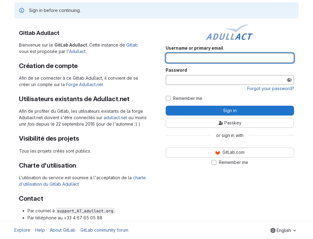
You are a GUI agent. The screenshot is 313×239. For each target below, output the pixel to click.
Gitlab (132, 44)
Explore (22, 230)
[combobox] (283, 230)
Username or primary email (194, 48)
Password (176, 70)
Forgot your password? (270, 88)
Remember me (187, 98)
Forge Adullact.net (84, 84)
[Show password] (289, 80)
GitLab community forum (104, 230)
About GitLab (62, 230)
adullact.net (115, 117)
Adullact (77, 51)
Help (40, 230)
